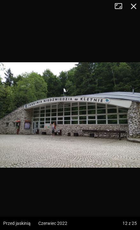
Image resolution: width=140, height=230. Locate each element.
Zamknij (133, 6)
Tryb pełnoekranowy (120, 6)
